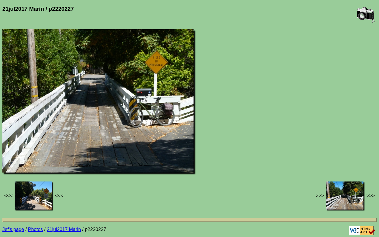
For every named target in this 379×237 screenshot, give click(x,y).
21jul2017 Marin (64, 229)
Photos (35, 229)
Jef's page (13, 229)
